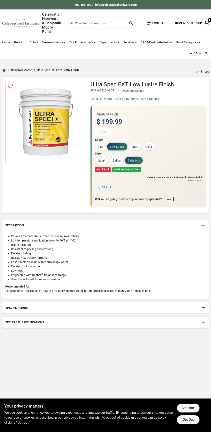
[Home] (4, 70)
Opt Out (188, 420)
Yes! (169, 199)
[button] (156, 23)
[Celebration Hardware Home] (20, 23)
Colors (34, 42)
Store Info (19, 42)
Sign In (180, 23)
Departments (108, 42)
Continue (188, 408)
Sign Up (196, 23)
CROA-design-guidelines (156, 42)
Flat (100, 146)
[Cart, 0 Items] (207, 23)
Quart (101, 160)
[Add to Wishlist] (10, 86)
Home (6, 42)
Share (202, 72)
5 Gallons (134, 160)
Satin (135, 146)
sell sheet (28, 279)
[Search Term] (99, 23)
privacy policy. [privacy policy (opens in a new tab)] (73, 417)
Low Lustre (117, 146)
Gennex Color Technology (49, 275)
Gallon (116, 160)
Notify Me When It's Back (127, 169)
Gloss (149, 146)
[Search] (131, 23)
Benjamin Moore (21, 70)
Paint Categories (187, 42)
